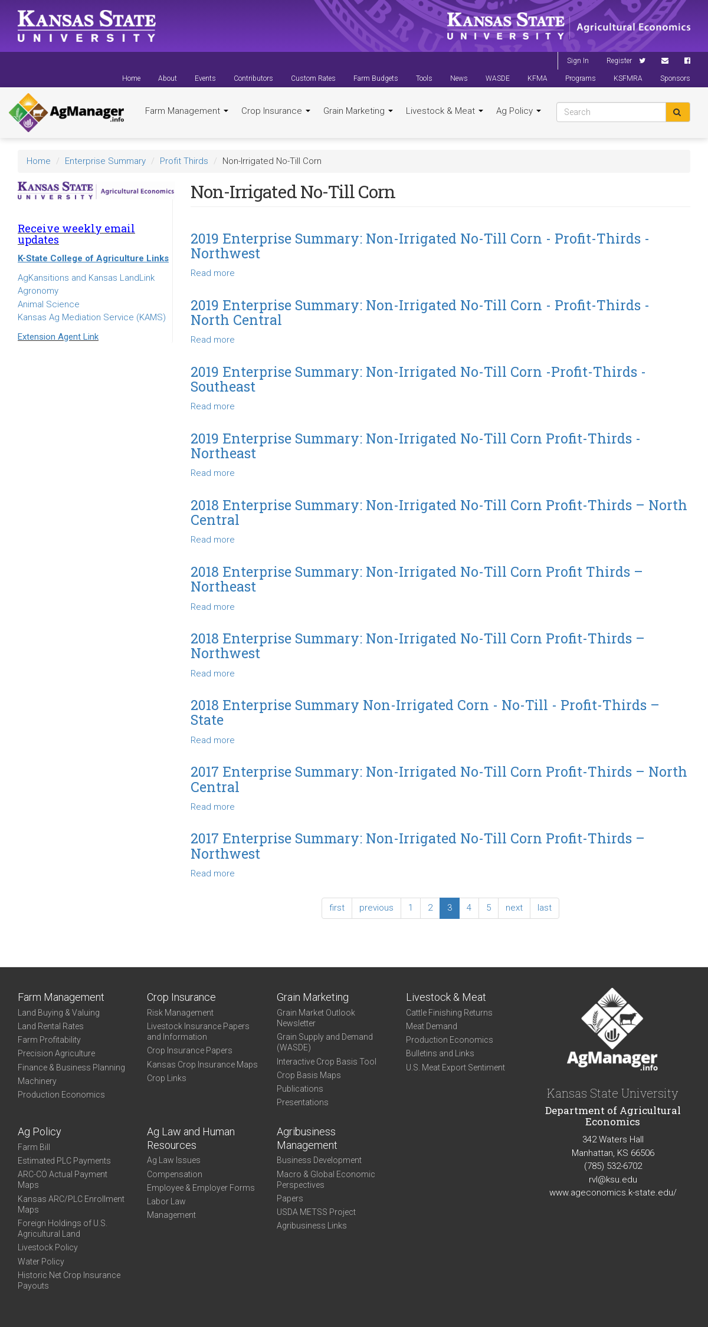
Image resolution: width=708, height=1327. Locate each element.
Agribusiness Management (307, 1138)
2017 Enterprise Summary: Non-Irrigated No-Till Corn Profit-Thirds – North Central (439, 779)
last (544, 907)
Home (131, 78)
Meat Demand (431, 1026)
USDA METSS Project (316, 1212)
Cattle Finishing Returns (449, 1012)
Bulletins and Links (440, 1053)
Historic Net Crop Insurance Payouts (69, 1280)
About (167, 78)
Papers (290, 1198)
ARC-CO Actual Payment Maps (62, 1180)
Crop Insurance (275, 111)
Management (171, 1215)
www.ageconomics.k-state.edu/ (613, 1192)
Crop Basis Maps (309, 1075)
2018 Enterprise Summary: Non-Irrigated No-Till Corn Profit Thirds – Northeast (417, 579)
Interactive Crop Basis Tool (326, 1061)
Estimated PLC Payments (64, 1160)
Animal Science (49, 304)
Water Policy (41, 1261)
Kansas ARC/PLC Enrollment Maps (71, 1204)
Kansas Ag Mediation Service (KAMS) (92, 317)
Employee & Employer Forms (201, 1188)
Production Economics (61, 1094)
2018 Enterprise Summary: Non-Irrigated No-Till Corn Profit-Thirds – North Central (439, 512)
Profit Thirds (184, 161)
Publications (300, 1088)
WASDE (498, 78)
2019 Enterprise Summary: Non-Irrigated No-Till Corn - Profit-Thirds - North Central (420, 312)
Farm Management (186, 111)
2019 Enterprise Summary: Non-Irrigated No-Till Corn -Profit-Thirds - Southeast (418, 379)
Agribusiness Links (312, 1225)
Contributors (253, 78)
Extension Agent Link (58, 336)
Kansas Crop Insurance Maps (202, 1064)
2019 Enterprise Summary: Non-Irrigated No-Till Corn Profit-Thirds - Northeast (416, 445)
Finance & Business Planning (71, 1067)
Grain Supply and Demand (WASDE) (325, 1042)
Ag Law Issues (174, 1160)
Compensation (174, 1174)
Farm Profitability (49, 1039)
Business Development (319, 1160)
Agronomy (38, 290)
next (514, 907)
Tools (424, 78)
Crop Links (166, 1078)
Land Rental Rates (51, 1026)
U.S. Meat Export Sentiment (455, 1067)
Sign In (578, 61)
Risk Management (180, 1012)
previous (376, 907)
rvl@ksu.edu (613, 1179)
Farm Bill (34, 1147)
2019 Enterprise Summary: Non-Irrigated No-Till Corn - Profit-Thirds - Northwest (420, 245)
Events (205, 78)
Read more (213, 273)
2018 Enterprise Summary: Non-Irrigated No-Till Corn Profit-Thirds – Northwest (418, 645)
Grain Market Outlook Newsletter (316, 1018)
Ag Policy (518, 111)
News (459, 78)
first (337, 907)
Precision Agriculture (56, 1053)
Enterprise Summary (105, 161)
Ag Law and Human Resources (191, 1138)
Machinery (37, 1081)
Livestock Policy (48, 1247)
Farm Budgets (375, 78)
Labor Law (166, 1201)
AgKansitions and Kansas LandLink (86, 277)
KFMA (537, 78)
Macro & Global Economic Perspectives (326, 1180)
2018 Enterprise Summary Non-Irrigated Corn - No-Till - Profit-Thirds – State (425, 712)
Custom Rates (313, 78)
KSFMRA (628, 78)
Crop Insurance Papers (189, 1050)
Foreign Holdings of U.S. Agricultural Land (62, 1228)
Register (619, 61)
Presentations (303, 1102)
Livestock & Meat (444, 111)
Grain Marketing (358, 111)
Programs (580, 78)
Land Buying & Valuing (59, 1012)
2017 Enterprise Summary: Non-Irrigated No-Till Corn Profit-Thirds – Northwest (418, 845)
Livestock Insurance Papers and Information (198, 1031)
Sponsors (675, 78)
